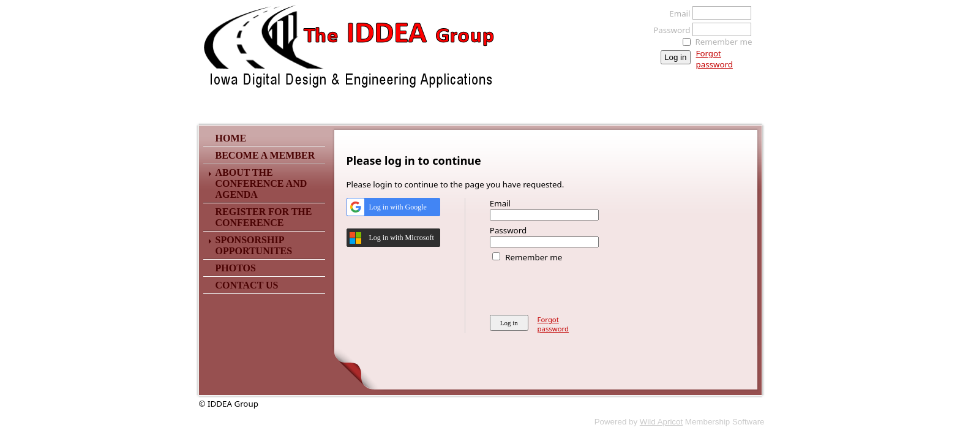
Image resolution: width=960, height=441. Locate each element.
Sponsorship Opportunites (254, 245)
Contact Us (247, 285)
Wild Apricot (661, 421)
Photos (236, 268)
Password (668, 30)
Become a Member (265, 155)
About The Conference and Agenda (261, 183)
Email (676, 13)
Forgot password (714, 59)
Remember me (724, 41)
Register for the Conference (264, 217)
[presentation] (583, 287)
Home (231, 138)
